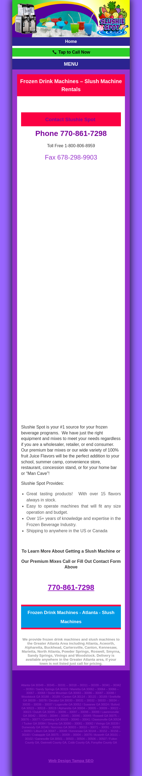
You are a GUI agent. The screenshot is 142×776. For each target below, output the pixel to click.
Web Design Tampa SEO (71, 761)
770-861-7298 (71, 587)
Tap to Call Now (71, 52)
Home (71, 41)
